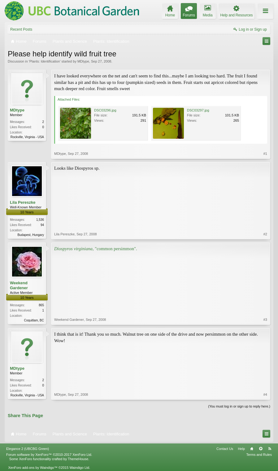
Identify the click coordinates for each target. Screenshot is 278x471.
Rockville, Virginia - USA (27, 137)
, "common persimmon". (95, 248)
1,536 (40, 219)
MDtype (83, 61)
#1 (265, 153)
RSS (269, 449)
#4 (265, 394)
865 (41, 305)
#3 (265, 319)
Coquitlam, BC (34, 320)
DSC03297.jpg (198, 110)
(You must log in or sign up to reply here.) (239, 406)
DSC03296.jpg (105, 110)
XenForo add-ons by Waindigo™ (32, 467)
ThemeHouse (78, 459)
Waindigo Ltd (79, 467)
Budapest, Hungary (30, 235)
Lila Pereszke (22, 202)
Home (252, 449)
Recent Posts (21, 29)
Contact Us (224, 449)
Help (241, 449)
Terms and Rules (259, 454)
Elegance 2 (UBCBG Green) (27, 449)
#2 (265, 234)
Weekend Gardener (19, 285)
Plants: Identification (44, 61)
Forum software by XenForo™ (49, 454)
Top (260, 449)
